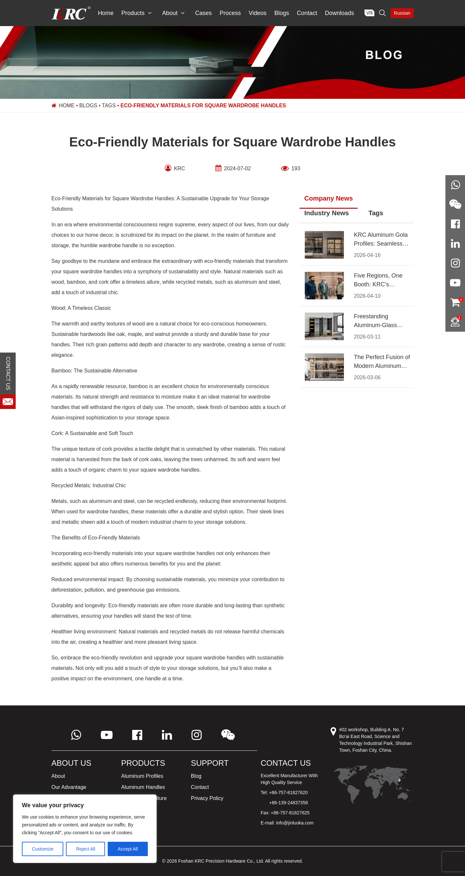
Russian (402, 13)
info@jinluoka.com (295, 822)
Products (136, 13)
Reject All (85, 849)
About (173, 13)
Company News (328, 198)
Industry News (326, 213)
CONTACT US (8, 373)
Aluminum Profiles (142, 776)
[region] (85, 828)
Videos (258, 13)
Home (106, 13)
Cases (203, 13)
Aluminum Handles (143, 787)
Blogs (281, 13)
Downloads (339, 13)
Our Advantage (69, 787)
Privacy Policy (207, 798)
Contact (307, 13)
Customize (43, 849)
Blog (196, 776)
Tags (109, 105)
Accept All (128, 849)
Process (230, 13)
